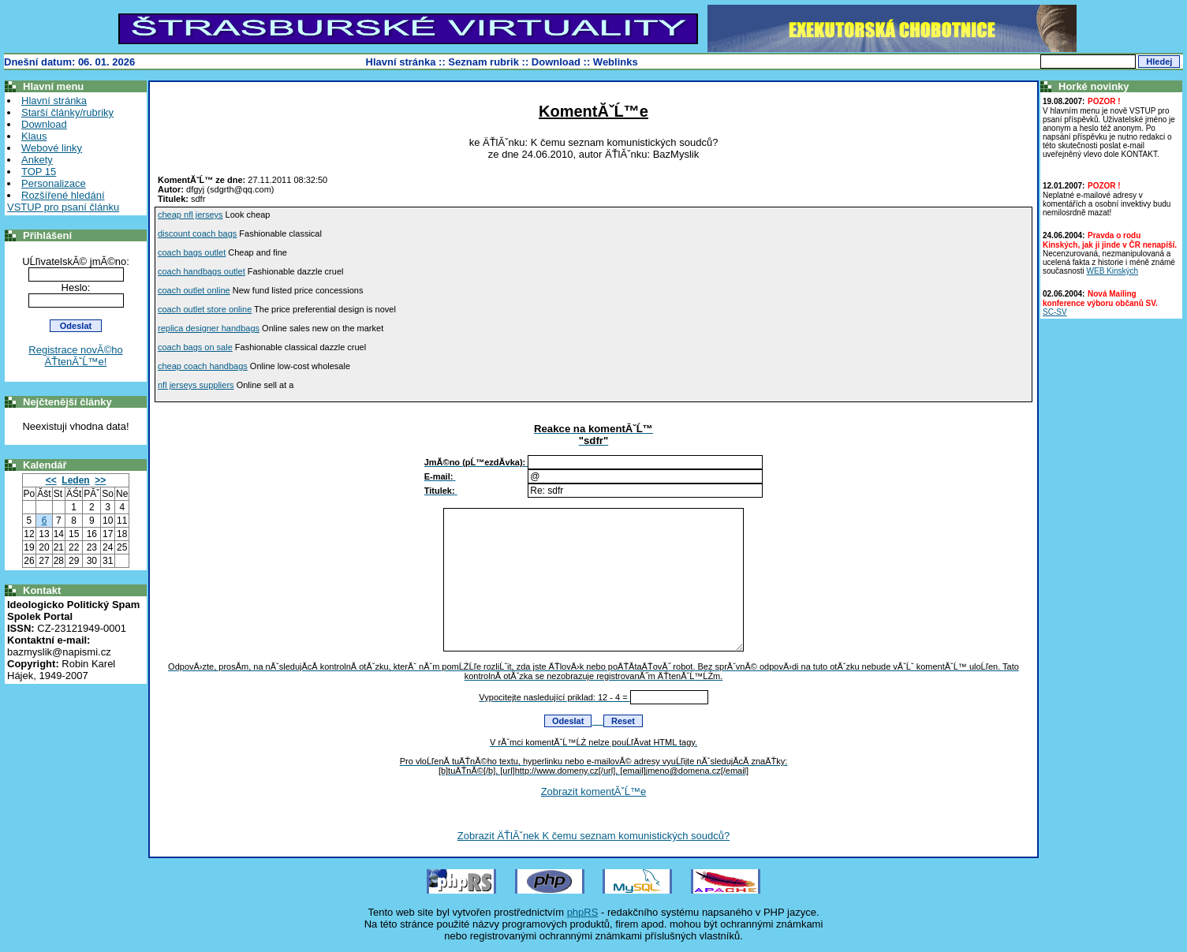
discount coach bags (197, 233)
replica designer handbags (208, 328)
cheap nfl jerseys (190, 214)
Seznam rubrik (483, 62)
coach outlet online (194, 290)
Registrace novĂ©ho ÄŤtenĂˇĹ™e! (75, 356)
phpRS (583, 912)
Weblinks (615, 62)
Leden (75, 480)
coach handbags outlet (201, 271)
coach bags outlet (192, 252)
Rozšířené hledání (63, 195)
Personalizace (53, 183)
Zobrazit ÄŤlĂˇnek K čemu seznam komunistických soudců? (593, 836)
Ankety (37, 160)
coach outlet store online (205, 309)
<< (51, 480)
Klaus (34, 136)
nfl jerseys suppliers (196, 385)
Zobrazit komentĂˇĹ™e (594, 791)
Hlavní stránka (401, 62)
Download (556, 62)
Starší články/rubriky (67, 112)
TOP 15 (38, 171)
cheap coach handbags (203, 366)
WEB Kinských (1113, 271)
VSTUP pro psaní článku (63, 207)
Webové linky (51, 148)
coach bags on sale (195, 347)
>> (100, 480)
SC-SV (1055, 312)
